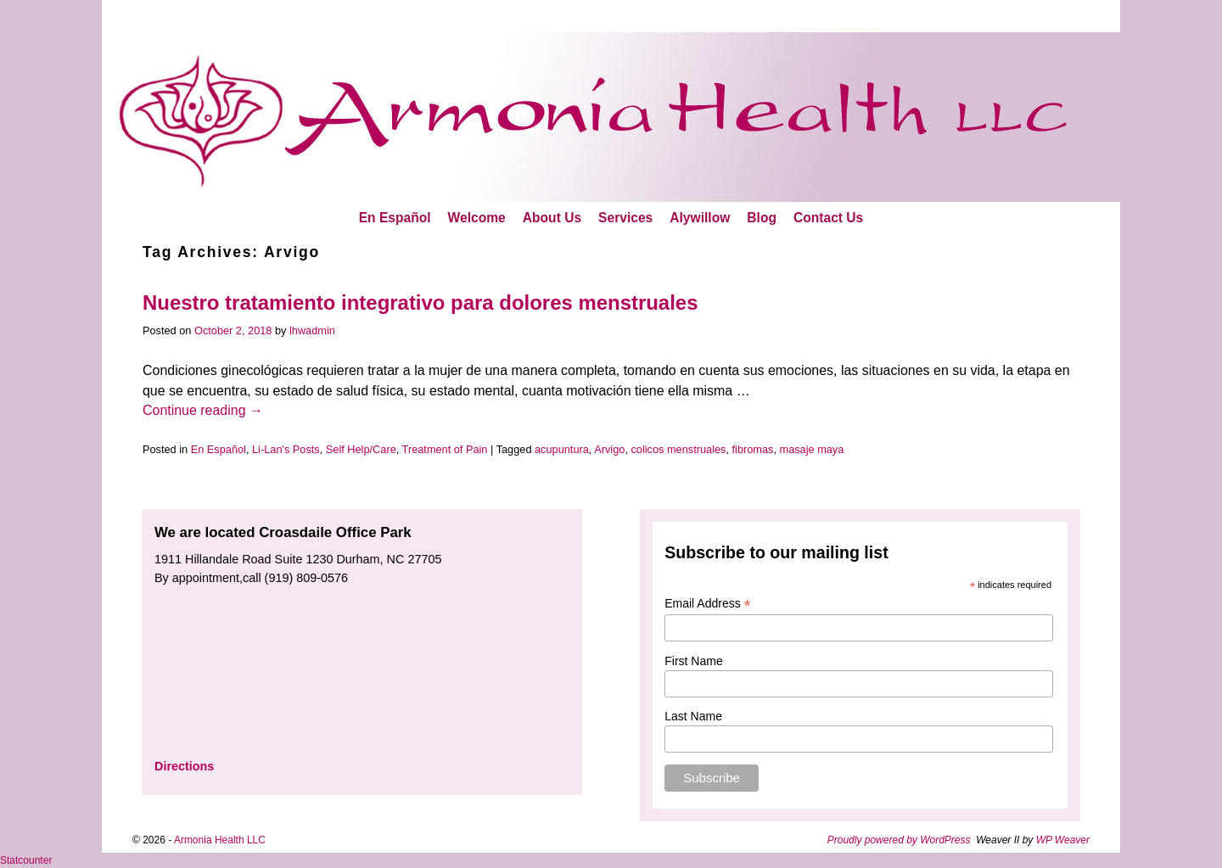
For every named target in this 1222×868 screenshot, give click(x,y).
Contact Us (828, 217)
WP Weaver (1063, 840)
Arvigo (609, 449)
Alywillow (700, 217)
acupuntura (562, 449)
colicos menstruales (678, 449)
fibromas (753, 449)
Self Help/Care (361, 449)
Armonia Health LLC (220, 840)
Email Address (707, 604)
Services (625, 217)
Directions (184, 766)
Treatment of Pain (445, 449)
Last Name (693, 716)
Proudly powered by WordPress (899, 840)
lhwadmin (312, 330)
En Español (395, 217)
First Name (693, 661)
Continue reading (203, 410)
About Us (552, 217)
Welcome (477, 217)
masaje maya (812, 449)
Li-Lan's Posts (286, 449)
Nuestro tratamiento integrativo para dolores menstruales (420, 302)
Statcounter (26, 860)
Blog (761, 217)
